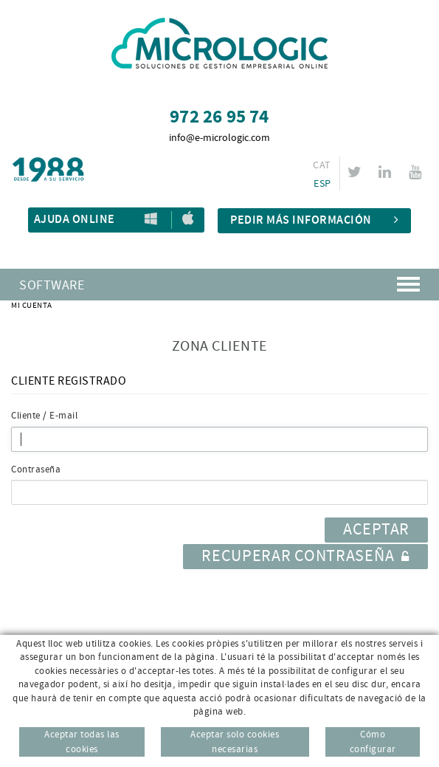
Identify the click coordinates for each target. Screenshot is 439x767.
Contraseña (36, 469)
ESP (322, 183)
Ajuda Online (74, 219)
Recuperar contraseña (305, 556)
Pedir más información (314, 220)
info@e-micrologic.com (219, 138)
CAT (322, 165)
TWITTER (357, 172)
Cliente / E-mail (44, 416)
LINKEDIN (386, 172)
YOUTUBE (417, 172)
